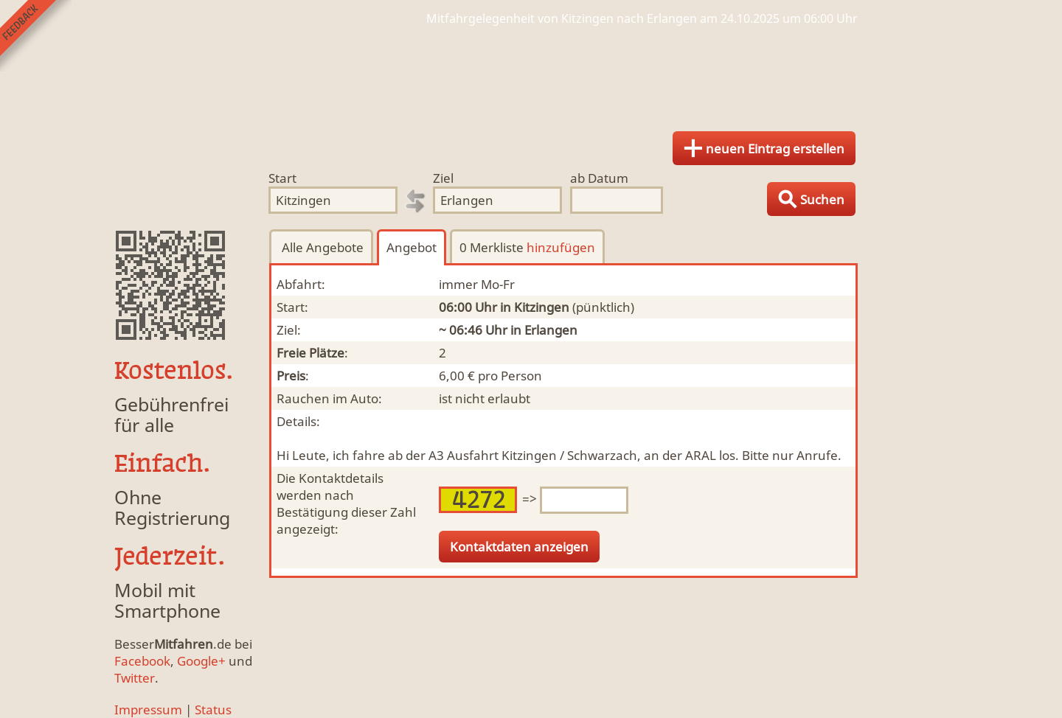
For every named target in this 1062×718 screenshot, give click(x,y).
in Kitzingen (534, 307)
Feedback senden (36, 36)
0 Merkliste (527, 247)
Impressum (148, 709)
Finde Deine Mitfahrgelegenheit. (531, 73)
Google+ (201, 660)
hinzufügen (561, 247)
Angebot (411, 247)
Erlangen (550, 329)
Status (213, 709)
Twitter (134, 677)
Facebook (142, 660)
